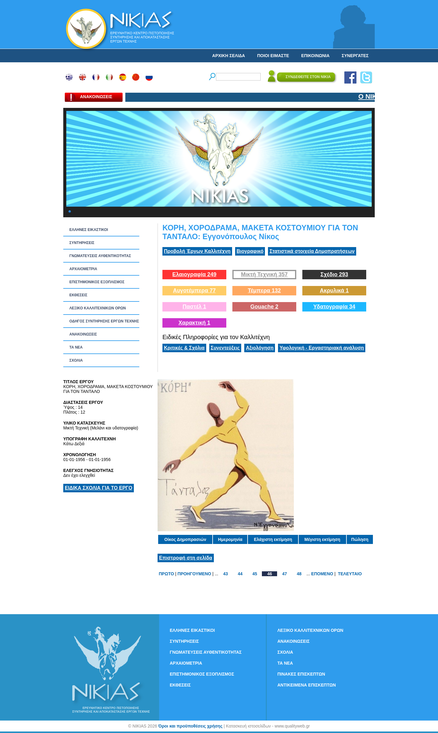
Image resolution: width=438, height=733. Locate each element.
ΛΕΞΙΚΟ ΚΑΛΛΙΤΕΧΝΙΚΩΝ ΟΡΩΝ (97, 308)
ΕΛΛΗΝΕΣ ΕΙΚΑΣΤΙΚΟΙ (88, 230)
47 (284, 573)
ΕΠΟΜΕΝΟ (322, 573)
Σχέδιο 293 (334, 274)
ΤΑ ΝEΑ (76, 347)
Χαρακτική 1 (194, 323)
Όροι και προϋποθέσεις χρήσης (190, 726)
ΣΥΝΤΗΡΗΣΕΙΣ (81, 243)
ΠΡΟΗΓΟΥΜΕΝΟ (194, 573)
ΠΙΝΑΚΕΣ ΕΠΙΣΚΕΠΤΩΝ (301, 674)
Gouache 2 (264, 307)
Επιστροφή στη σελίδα (185, 557)
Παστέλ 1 (194, 307)
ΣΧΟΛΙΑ (76, 360)
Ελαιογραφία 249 (194, 274)
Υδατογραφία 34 (334, 307)
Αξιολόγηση (259, 347)
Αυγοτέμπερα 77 (194, 290)
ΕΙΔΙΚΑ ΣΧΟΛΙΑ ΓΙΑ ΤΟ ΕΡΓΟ (98, 487)
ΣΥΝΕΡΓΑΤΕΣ (355, 55)
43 (225, 573)
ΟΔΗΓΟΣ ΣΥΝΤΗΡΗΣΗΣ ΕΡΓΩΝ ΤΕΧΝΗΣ (104, 321)
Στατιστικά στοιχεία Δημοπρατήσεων (312, 251)
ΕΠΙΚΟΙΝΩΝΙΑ (315, 55)
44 (240, 573)
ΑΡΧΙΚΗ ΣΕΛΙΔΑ (228, 55)
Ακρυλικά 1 (334, 290)
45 (254, 573)
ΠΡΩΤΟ (166, 573)
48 (299, 573)
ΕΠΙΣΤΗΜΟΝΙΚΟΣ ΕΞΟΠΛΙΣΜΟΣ (96, 282)
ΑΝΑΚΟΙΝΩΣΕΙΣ (83, 334)
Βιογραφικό (250, 251)
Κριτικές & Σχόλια (184, 347)
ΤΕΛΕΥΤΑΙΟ (350, 573)
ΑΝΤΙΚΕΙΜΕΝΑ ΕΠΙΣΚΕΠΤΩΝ (306, 685)
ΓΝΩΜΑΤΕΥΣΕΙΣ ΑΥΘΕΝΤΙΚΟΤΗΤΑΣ (100, 256)
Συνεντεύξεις (225, 347)
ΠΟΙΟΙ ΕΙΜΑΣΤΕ (273, 55)
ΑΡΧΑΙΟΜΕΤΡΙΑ (83, 269)
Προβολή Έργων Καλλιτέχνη (197, 251)
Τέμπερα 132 (264, 290)
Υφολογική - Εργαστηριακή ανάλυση (322, 347)
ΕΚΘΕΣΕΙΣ (78, 295)
